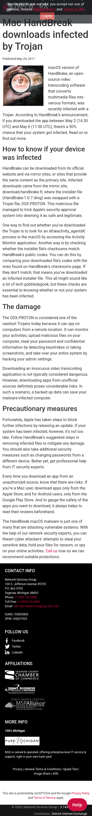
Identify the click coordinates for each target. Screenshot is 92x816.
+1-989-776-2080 (26, 597)
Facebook (18, 640)
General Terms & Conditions (43, 769)
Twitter (16, 646)
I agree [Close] (47, 7)
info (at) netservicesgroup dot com (36, 606)
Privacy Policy (80, 793)
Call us (51, 551)
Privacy (17, 769)
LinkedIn (17, 652)
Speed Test (70, 769)
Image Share (42, 773)
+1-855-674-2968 (28, 602)
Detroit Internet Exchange (69, 814)
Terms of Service (45, 798)
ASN (55, 773)
